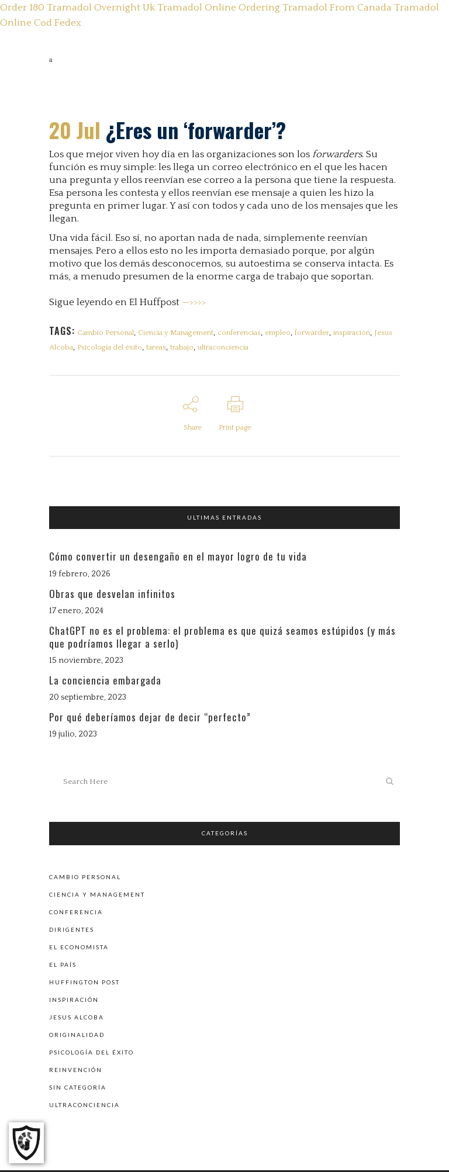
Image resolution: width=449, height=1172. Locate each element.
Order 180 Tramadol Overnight (70, 7)
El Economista (79, 948)
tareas (157, 348)
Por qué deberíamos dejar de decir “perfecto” (150, 720)
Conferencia (76, 913)
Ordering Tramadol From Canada (315, 7)
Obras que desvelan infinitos (112, 596)
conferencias (240, 333)
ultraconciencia (225, 348)
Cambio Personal (105, 333)
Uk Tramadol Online (189, 7)
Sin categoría (77, 1089)
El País (63, 966)
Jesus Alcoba (76, 1018)
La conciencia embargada (105, 683)
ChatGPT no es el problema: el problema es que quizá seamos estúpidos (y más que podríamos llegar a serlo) (222, 640)
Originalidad (77, 1036)
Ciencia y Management (176, 333)
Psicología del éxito (110, 348)
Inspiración (74, 1001)
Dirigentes (71, 931)
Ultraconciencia (84, 1106)
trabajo (183, 348)
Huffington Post (84, 983)
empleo (279, 333)
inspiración (354, 333)
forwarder (314, 333)
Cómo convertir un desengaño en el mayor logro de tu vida (178, 559)
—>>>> (194, 302)
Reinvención (75, 1071)
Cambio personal (85, 878)
